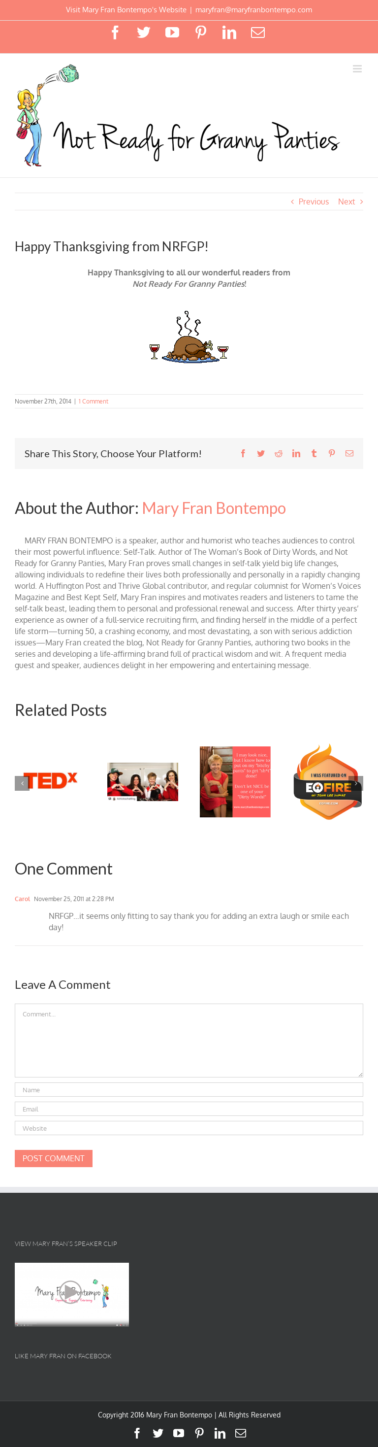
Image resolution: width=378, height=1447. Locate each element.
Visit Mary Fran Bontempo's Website (126, 9)
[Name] (189, 1089)
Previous (314, 201)
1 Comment (93, 401)
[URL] (189, 1128)
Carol (22, 899)
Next (346, 201)
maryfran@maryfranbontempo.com (253, 9)
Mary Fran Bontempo (214, 507)
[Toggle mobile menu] (358, 69)
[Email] (189, 1109)
